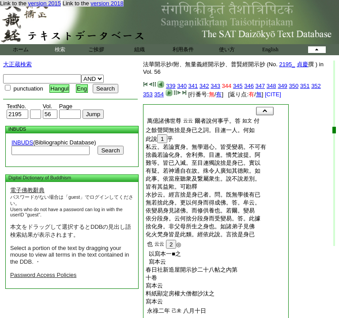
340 (182, 86)
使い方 (227, 49)
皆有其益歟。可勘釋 (171, 186)
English (270, 49)
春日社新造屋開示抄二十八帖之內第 (191, 269)
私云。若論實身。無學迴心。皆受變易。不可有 (206, 147)
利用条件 (183, 49)
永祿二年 (158, 310)
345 (238, 86)
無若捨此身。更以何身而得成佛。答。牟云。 (203, 202)
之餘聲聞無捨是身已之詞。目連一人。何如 (200, 130)
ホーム (21, 49)
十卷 (151, 277)
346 (249, 86)
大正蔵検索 (17, 64)
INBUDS (22, 142)
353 (148, 94)
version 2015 (44, 3)
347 (260, 86)
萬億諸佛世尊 (164, 120)
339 (171, 86)
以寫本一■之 (163, 253)
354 (159, 94)
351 (305, 86)
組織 (139, 49)
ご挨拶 (96, 49)
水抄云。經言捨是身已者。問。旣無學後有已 (203, 194)
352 (316, 86)
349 (282, 86)
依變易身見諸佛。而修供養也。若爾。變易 (200, 210)
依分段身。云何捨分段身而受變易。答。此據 (203, 218)
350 (293, 86)
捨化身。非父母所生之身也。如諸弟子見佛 (200, 226)
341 (193, 86)
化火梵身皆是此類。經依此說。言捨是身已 (200, 234)
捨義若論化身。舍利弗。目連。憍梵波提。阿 (203, 154)
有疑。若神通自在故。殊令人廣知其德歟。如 (203, 170)
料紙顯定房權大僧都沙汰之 (180, 293)
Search (110, 150)
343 (215, 86)
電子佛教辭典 (27, 190)
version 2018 (106, 3)
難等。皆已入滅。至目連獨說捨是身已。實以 (203, 162)
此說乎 (159, 139)
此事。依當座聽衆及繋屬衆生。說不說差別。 (203, 178)
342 (204, 86)
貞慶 (302, 64)
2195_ (287, 64)
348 (271, 86)
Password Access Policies (43, 275)
